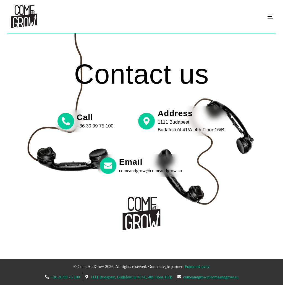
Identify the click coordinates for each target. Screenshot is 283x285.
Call (85, 117)
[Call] (65, 121)
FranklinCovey (197, 266)
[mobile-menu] (261, 16)
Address (175, 113)
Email (131, 161)
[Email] (108, 165)
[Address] (146, 121)
